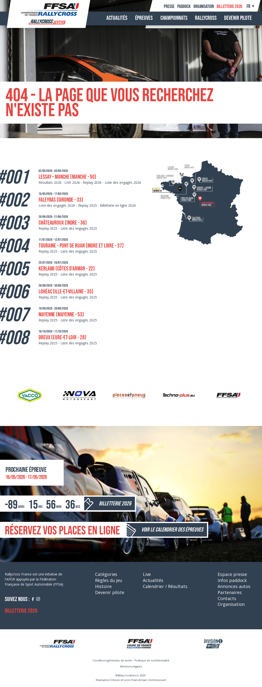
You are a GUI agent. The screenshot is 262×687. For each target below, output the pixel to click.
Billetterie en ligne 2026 (118, 205)
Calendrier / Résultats (165, 586)
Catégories (106, 574)
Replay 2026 (92, 182)
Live (147, 574)
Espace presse (232, 574)
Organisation (203, 6)
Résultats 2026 (50, 182)
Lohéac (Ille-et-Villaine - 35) (66, 291)
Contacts (227, 598)
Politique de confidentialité (151, 660)
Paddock (183, 6)
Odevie (115, 680)
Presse (169, 6)
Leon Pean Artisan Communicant (145, 680)
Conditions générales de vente (112, 660)
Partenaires (229, 592)
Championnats (173, 18)
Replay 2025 (87, 205)
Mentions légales (131, 666)
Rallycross (205, 18)
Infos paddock (232, 580)
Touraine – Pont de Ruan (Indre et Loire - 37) (81, 245)
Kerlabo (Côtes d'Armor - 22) (67, 268)
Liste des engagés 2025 (79, 228)
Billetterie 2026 (229, 6)
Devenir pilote (238, 18)
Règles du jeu (108, 580)
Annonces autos (234, 586)
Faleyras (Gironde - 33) (61, 199)
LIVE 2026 (72, 182)
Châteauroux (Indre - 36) (63, 222)
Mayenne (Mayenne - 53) (61, 314)
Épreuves (144, 18)
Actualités (116, 18)
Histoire (103, 586)
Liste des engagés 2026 (123, 182)
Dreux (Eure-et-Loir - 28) (62, 337)
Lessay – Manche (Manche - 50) (67, 176)
